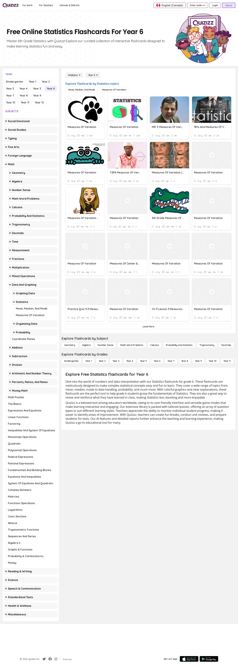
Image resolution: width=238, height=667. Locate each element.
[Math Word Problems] (132, 345)
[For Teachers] (46, 5)
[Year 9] (198, 361)
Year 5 (37, 88)
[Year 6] (92, 75)
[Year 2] (102, 361)
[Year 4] (129, 361)
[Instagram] (55, 659)
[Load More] (148, 326)
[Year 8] (184, 361)
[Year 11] (227, 361)
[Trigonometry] (207, 345)
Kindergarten (14, 81)
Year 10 (10, 102)
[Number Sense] (105, 345)
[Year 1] (89, 361)
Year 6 (51, 88)
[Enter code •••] (197, 5)
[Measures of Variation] (114, 89)
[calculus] (154, 345)
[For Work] (27, 5)
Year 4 (23, 88)
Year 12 (39, 102)
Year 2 (46, 81)
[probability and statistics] (179, 345)
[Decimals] (226, 345)
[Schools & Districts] (69, 5)
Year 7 (10, 95)
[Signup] (228, 5)
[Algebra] (86, 345)
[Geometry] (69, 345)
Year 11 (25, 102)
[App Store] (189, 659)
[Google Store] (209, 659)
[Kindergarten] (71, 361)
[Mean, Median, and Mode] (81, 89)
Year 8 (24, 95)
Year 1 (32, 81)
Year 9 (37, 95)
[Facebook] (50, 659)
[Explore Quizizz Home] (11, 5)
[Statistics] (74, 75)
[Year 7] (171, 361)
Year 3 (10, 88)
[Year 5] (143, 361)
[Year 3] (116, 361)
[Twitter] (44, 659)
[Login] (215, 5)
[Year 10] (212, 361)
